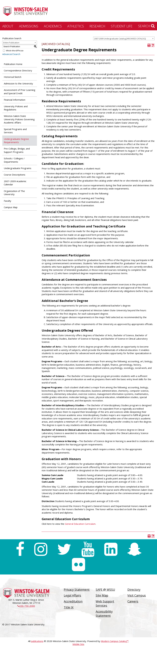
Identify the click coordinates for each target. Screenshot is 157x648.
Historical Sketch (12, 76)
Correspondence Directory (18, 70)
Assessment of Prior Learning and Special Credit (19, 91)
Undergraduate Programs (17, 168)
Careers (132, 601)
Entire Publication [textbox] (11, 42)
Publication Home (13, 64)
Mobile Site (78, 644)
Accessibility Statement (104, 613)
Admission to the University (18, 83)
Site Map (102, 595)
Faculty (7, 200)
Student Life (121, 26)
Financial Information (14, 99)
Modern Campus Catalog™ (114, 641)
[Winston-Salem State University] (25, 11)
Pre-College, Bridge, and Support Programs (17, 150)
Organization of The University (14, 192)
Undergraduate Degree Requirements (16, 140)
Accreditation (73, 601)
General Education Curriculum (80, 523)
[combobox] (124, 38)
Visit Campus (136, 595)
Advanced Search (11, 54)
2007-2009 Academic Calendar (15, 183)
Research (97, 26)
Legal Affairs (72, 595)
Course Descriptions (14, 174)
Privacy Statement (77, 590)
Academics (53, 26)
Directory (133, 590)
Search (146, 26)
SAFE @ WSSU (105, 590)
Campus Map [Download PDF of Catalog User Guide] (10, 207)
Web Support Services (105, 603)
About (7, 26)
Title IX (68, 607)
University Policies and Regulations (16, 108)
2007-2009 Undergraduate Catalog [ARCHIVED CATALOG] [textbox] (120, 38)
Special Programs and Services (15, 131)
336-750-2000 (26, 605)
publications (37, 641)
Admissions (28, 26)
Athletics (75, 26)
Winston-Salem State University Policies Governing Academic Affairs (19, 119)
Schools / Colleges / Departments (14, 160)
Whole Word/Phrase (14, 50)
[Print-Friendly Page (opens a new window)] (149, 45)
